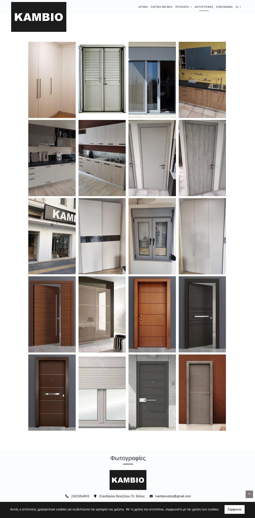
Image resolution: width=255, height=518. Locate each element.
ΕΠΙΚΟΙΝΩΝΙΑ (224, 6)
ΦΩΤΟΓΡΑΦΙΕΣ (204, 6)
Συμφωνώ (235, 509)
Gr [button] (237, 6)
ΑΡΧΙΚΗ (143, 6)
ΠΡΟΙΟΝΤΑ (182, 6)
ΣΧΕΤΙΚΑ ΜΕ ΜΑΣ (161, 6)
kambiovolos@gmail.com (173, 496)
